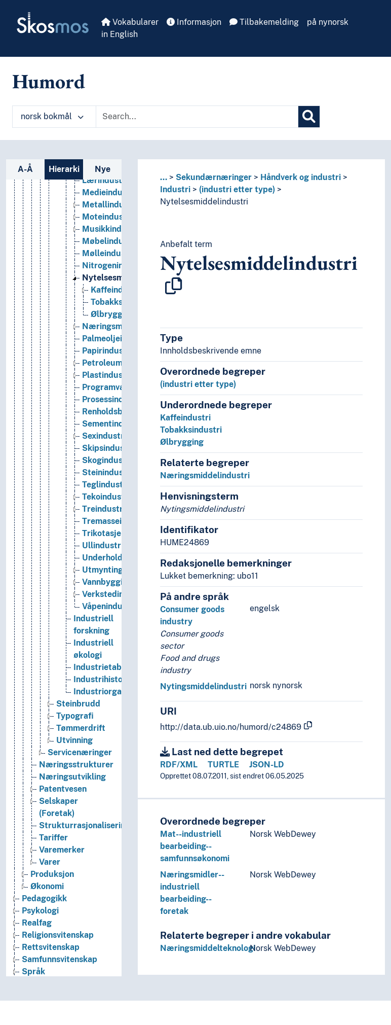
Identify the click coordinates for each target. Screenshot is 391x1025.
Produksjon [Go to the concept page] (52, 884)
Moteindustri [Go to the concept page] (107, 226)
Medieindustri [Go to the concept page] (109, 202)
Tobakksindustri (191, 430)
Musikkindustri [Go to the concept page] (111, 238)
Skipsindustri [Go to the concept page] (107, 458)
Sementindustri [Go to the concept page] (112, 433)
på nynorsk (327, 22)
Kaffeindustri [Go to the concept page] (116, 299)
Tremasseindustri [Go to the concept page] (115, 531)
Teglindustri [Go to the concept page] (105, 494)
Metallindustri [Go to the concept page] (109, 214)
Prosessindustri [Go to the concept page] (112, 409)
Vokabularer (130, 22)
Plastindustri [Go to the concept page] (107, 385)
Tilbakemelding (264, 22)
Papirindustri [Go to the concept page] (107, 360)
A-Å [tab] (25, 169)
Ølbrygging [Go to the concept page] (112, 324)
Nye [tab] (102, 169)
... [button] (163, 177)
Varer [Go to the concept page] (49, 871)
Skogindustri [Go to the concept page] (107, 470)
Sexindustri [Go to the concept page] (104, 445)
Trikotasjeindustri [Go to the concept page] (116, 543)
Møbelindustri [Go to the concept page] (109, 251)
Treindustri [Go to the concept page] (103, 518)
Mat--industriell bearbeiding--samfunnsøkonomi (194, 846)
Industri (175, 189)
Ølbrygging (182, 442)
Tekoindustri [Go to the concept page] (106, 506)
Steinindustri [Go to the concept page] (107, 482)
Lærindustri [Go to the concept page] (105, 190)
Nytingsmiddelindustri (203, 686)
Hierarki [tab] (64, 169)
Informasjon (194, 22)
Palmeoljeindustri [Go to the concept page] (116, 348)
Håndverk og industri (300, 177)
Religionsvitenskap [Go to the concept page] (58, 944)
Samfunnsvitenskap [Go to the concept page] (59, 969)
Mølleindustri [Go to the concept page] (108, 263)
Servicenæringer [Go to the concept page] (80, 762)
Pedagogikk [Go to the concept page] (44, 908)
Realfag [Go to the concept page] (37, 932)
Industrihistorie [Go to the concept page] (103, 689)
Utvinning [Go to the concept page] (74, 750)
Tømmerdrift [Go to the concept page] (80, 738)
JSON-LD (266, 764)
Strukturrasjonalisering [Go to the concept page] (84, 835)
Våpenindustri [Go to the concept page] (109, 616)
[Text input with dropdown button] (197, 116)
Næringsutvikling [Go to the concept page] (72, 786)
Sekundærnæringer (214, 177)
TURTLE (223, 764)
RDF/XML (179, 764)
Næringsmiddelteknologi (207, 948)
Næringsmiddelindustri (205, 475)
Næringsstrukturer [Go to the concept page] (76, 774)
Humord (48, 81)
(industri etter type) (237, 189)
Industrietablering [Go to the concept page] (108, 677)
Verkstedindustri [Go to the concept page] (114, 604)
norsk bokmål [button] (52, 116)
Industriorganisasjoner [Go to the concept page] (117, 701)
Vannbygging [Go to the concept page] (107, 591)
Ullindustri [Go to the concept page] (102, 555)
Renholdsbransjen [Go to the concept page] (116, 421)
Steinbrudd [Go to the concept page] (78, 713)
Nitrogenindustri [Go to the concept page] (114, 275)
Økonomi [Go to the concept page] (47, 896)
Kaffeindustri (185, 417)
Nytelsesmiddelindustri (204, 201)
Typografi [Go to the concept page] (75, 725)
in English (119, 34)
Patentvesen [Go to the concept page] (63, 798)
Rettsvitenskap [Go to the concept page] (51, 957)
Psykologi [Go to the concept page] (40, 920)
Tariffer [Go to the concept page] (53, 847)
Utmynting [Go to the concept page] (102, 579)
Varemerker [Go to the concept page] (62, 859)
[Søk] (309, 116)
